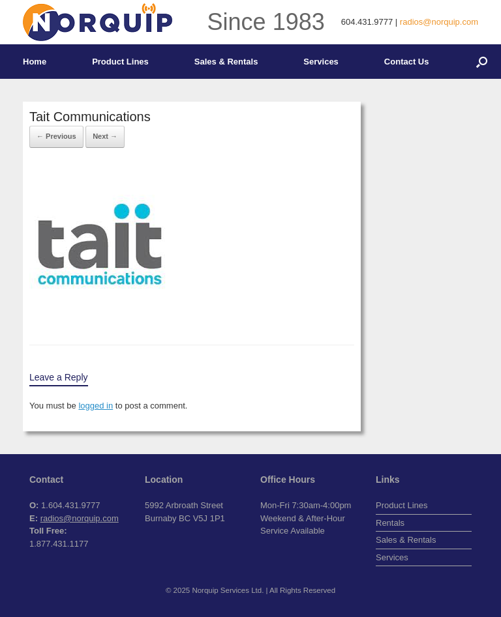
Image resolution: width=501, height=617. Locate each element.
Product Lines (120, 61)
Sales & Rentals (226, 61)
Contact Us (406, 61)
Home (34, 61)
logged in (95, 405)
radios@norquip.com (439, 22)
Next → (105, 136)
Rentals (390, 523)
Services (321, 61)
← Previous (56, 136)
